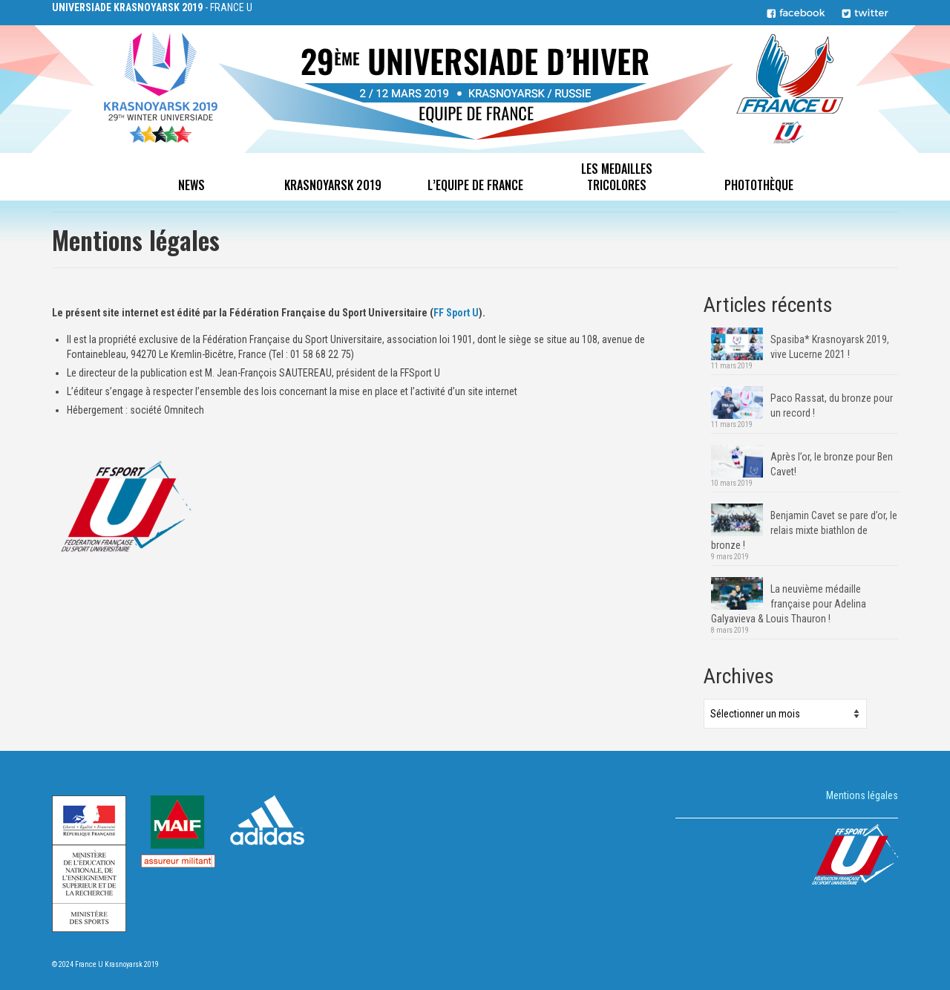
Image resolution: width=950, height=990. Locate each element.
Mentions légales (862, 795)
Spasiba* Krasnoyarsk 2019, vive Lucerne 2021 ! (829, 346)
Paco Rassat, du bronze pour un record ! (831, 405)
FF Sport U (456, 313)
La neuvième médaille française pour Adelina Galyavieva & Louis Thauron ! (788, 604)
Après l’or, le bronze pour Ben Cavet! (831, 464)
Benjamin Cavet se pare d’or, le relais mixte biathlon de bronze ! (804, 530)
